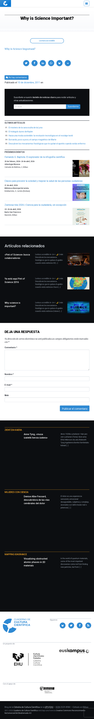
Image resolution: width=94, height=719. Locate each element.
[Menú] (86, 3)
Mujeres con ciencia (16, 492)
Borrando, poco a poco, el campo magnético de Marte (32, 139)
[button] (26, 63)
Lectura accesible (47, 41)
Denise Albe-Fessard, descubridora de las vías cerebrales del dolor (37, 500)
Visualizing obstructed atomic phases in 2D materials (35, 562)
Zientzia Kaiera (13, 430)
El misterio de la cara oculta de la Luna (25, 127)
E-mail (8, 385)
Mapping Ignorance (16, 554)
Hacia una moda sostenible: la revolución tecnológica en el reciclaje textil (41, 135)
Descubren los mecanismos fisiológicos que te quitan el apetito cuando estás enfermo (47, 143)
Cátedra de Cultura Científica (27, 707)
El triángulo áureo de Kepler (21, 131)
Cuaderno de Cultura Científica (25, 711)
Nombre (9, 374)
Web (7, 395)
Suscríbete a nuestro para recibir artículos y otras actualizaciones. (45, 99)
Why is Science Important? (20, 48)
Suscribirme (73, 106)
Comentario (11, 347)
